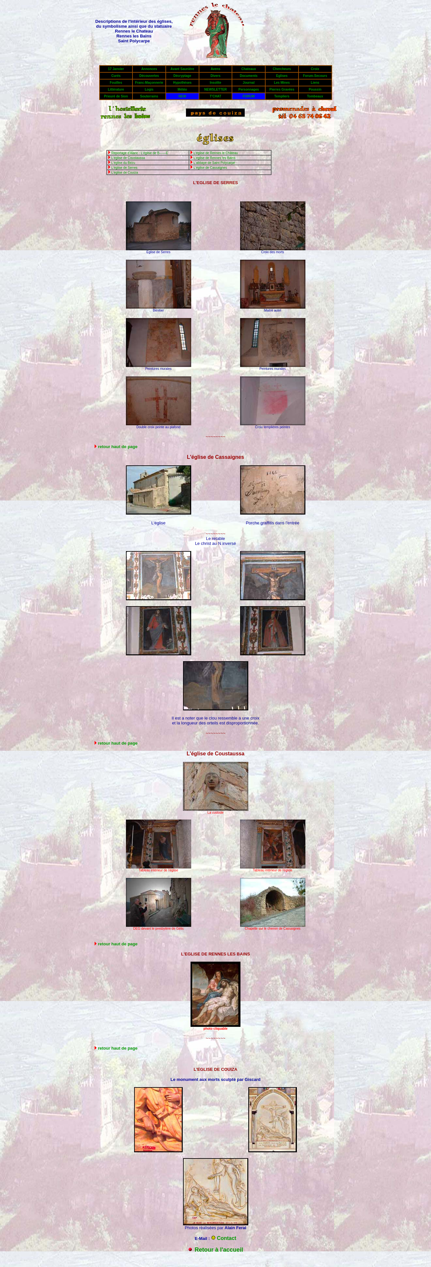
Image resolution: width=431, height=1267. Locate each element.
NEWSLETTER (215, 89)
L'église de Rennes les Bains (214, 158)
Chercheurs (282, 69)
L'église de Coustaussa (128, 158)
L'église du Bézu (123, 163)
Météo (182, 89)
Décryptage (182, 76)
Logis (149, 89)
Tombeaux (315, 96)
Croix (315, 69)
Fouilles (116, 82)
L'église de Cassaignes (210, 167)
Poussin (315, 89)
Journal (248, 82)
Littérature (116, 89)
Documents (248, 76)
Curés (115, 76)
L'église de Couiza (124, 172)
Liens (315, 82)
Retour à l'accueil (219, 1249)
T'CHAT (216, 96)
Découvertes (149, 76)
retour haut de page (117, 446)
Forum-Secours (315, 76)
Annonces (149, 69)
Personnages (249, 89)
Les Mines (282, 82)
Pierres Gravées (281, 89)
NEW (182, 96)
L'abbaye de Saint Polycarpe (214, 163)
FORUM (249, 96)
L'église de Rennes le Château (215, 153)
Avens (216, 69)
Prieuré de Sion (116, 96)
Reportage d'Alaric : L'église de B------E (139, 153)
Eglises (281, 76)
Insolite (215, 82)
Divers (215, 76)
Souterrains (149, 96)
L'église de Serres (124, 167)
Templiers (282, 96)
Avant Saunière (182, 69)
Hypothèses (182, 82)
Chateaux (248, 69)
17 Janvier (116, 69)
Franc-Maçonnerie (149, 82)
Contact (227, 1238)
